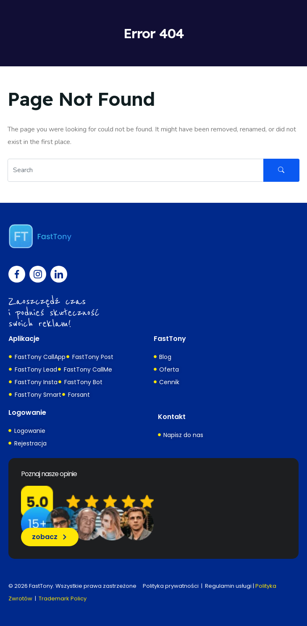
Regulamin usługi (228, 586)
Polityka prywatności (171, 586)
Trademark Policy (63, 598)
